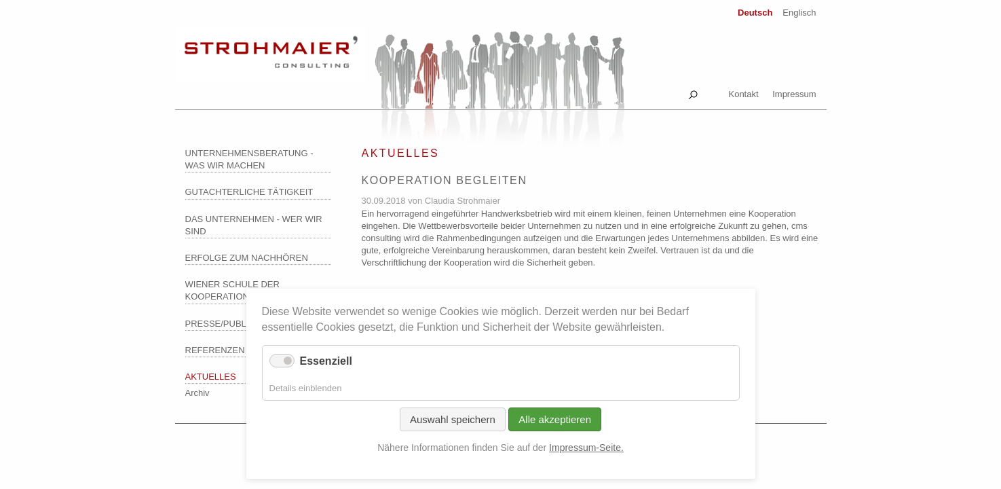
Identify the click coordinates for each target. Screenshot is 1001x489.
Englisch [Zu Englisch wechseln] (799, 12)
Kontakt (743, 94)
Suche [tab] (692, 92)
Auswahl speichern (452, 419)
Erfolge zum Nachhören (246, 258)
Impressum (794, 94)
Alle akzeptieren (554, 419)
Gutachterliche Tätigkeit (249, 192)
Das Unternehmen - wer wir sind (253, 225)
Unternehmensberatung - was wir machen (249, 159)
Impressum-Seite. (586, 447)
